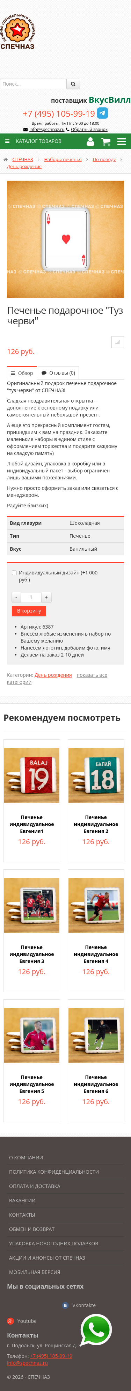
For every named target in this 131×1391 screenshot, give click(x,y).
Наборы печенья (62, 159)
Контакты (22, 1214)
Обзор (22, 373)
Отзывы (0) (58, 372)
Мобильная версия (34, 1272)
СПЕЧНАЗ (22, 159)
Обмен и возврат (31, 1229)
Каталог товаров (32, 141)
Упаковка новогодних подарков (53, 1243)
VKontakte (84, 1305)
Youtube (27, 1321)
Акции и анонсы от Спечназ (47, 1257)
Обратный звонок (89, 129)
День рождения (24, 166)
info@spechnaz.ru (46, 129)
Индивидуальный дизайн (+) (54, 576)
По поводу (104, 159)
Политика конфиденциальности (54, 1171)
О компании (26, 1157)
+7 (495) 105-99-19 (59, 113)
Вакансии (22, 1200)
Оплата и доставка (34, 1186)
